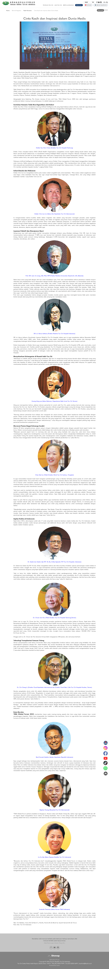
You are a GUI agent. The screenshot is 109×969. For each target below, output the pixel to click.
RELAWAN (79, 5)
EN (104, 2)
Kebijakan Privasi (54, 959)
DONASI (88, 5)
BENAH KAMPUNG (100, 5)
